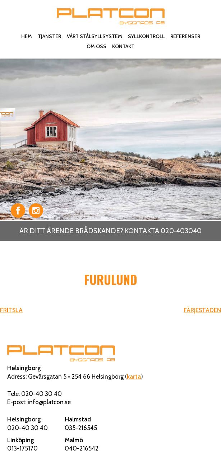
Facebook (18, 210)
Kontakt (123, 46)
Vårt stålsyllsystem (94, 36)
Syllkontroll (146, 36)
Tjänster (49, 36)
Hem (26, 36)
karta (134, 376)
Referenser (185, 36)
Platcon (111, 16)
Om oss (96, 46)
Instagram (36, 210)
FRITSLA (11, 310)
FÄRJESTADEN (202, 310)
